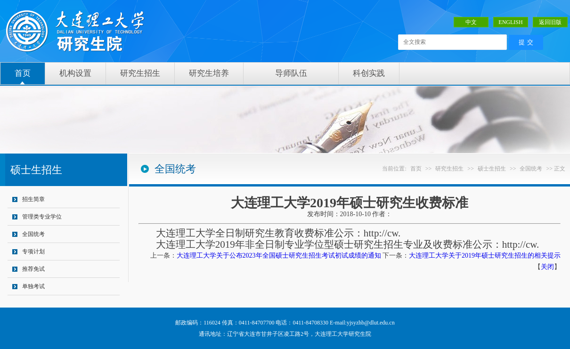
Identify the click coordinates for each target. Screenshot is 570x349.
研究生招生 (140, 73)
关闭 (547, 266)
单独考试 (33, 286)
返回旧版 (550, 22)
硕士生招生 (492, 168)
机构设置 (75, 73)
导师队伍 (291, 73)
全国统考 (33, 234)
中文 (471, 22)
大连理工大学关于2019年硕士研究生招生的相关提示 (485, 255)
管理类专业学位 (42, 216)
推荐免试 (33, 269)
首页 (23, 73)
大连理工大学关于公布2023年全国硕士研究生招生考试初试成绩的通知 (279, 255)
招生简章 (33, 199)
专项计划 (33, 251)
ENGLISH (510, 22)
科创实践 (369, 73)
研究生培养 (209, 73)
